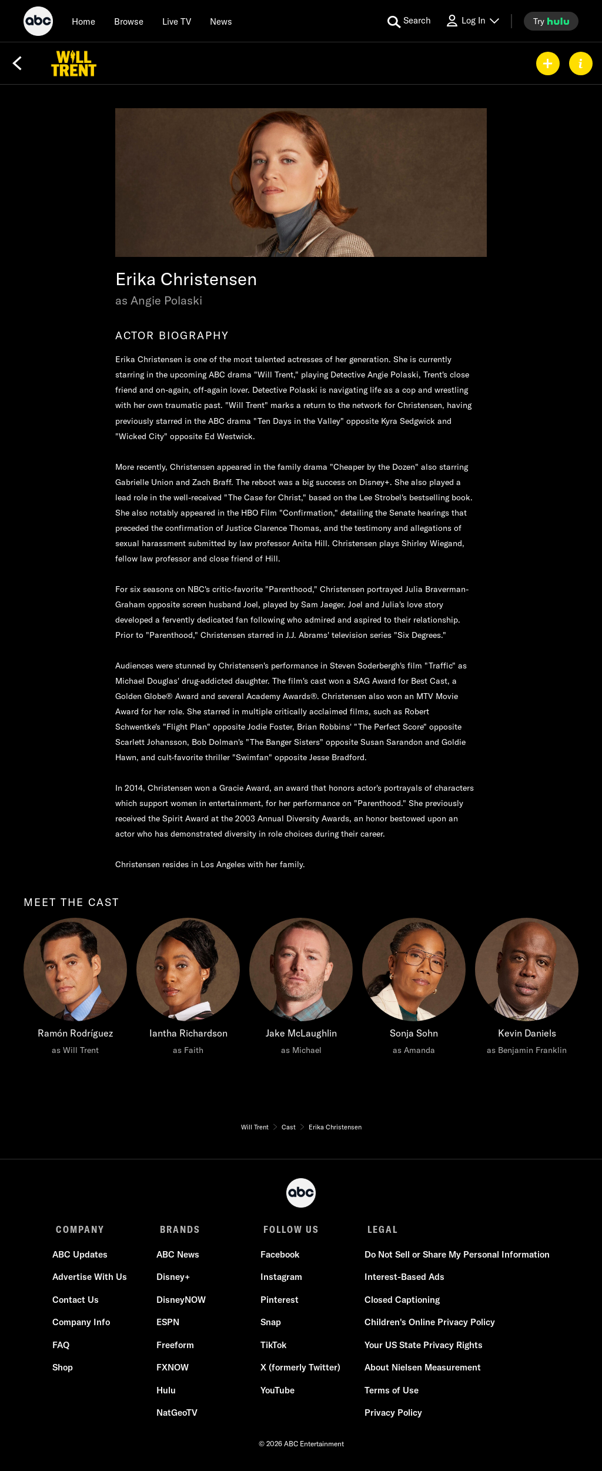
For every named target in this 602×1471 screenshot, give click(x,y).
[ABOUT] (581, 63)
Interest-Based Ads (401, 1280)
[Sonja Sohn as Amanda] (414, 989)
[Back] (17, 63)
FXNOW (174, 1370)
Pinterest (278, 1302)
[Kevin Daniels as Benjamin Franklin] (526, 989)
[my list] (548, 63)
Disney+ (174, 1280)
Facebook (278, 1257)
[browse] (128, 21)
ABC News (179, 1257)
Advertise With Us (93, 1280)
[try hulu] (551, 21)
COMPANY (80, 1229)
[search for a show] (409, 21)
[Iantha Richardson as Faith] (188, 989)
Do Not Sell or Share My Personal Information (453, 1257)
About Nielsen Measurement (419, 1370)
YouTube (276, 1393)
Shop (66, 1370)
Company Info (84, 1325)
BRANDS (178, 1229)
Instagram (280, 1280)
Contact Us (79, 1302)
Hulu (167, 1393)
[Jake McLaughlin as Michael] (301, 989)
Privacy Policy (390, 1416)
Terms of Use (388, 1393)
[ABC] (38, 22)
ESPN (169, 1325)
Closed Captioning (398, 1302)
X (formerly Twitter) (299, 1370)
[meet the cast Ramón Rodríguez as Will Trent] (75, 989)
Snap (269, 1325)
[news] (221, 21)
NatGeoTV (178, 1416)
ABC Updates (83, 1257)
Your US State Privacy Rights (420, 1347)
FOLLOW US (287, 1229)
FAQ (64, 1347)
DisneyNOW (182, 1302)
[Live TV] (176, 21)
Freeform (176, 1347)
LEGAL (376, 1229)
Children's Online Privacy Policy (426, 1325)
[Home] (83, 21)
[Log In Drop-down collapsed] (472, 21)
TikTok (272, 1347)
